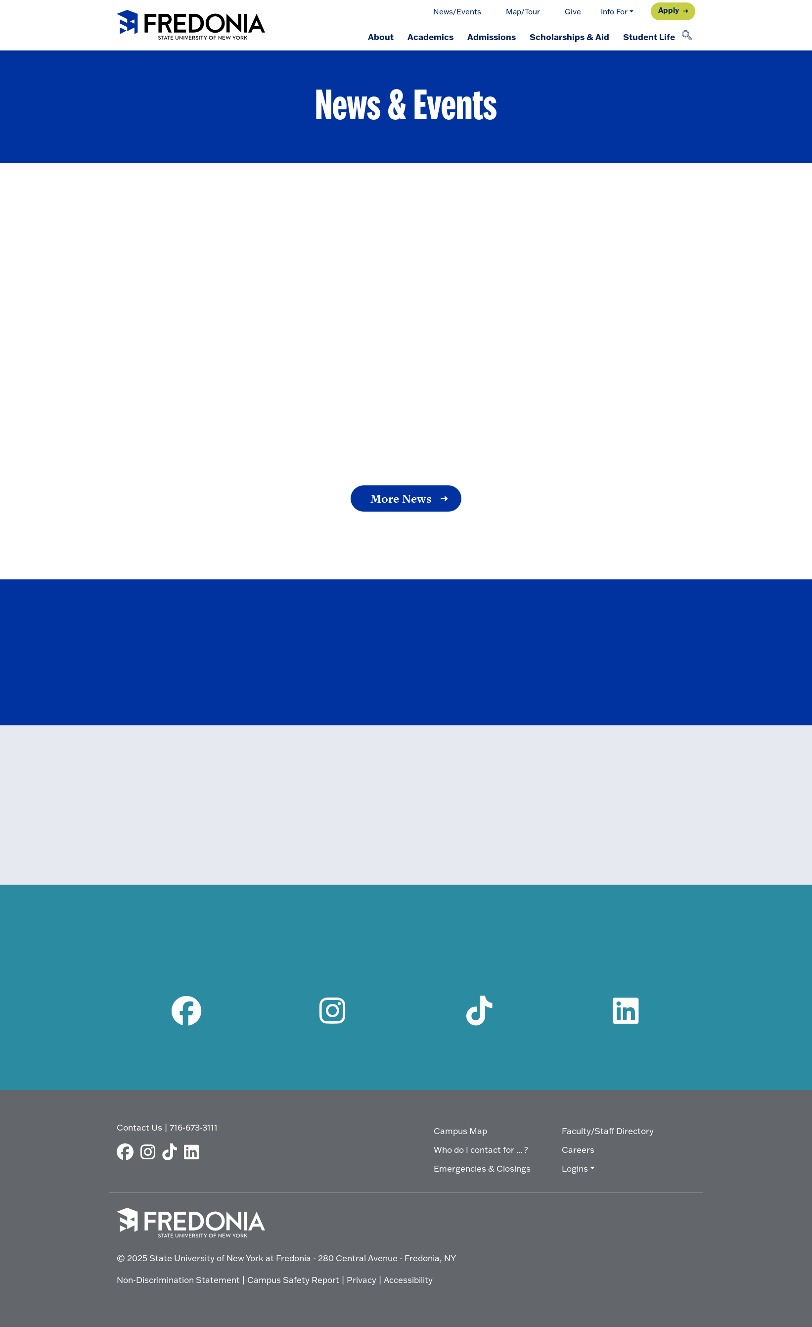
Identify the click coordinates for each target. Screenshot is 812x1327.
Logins (575, 1168)
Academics (430, 36)
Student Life (649, 36)
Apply (668, 10)
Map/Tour (523, 11)
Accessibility (408, 1280)
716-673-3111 (194, 1127)
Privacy (361, 1280)
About (381, 36)
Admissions (491, 36)
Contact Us (139, 1127)
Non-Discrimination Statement (178, 1280)
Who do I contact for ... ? (481, 1149)
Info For (614, 11)
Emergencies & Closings (482, 1168)
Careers (578, 1149)
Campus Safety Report (293, 1280)
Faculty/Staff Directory (608, 1131)
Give (573, 11)
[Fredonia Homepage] (191, 25)
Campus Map (460, 1131)
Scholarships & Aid (569, 36)
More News (401, 498)
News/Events (457, 11)
